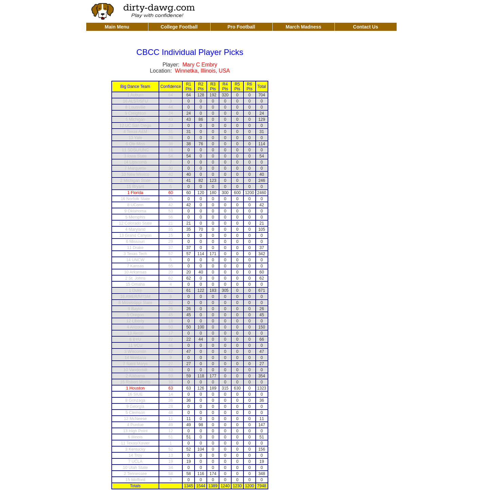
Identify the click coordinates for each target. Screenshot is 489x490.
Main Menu (117, 27)
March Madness (303, 27)
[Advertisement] (322, 11)
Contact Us (365, 27)
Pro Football (241, 27)
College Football (179, 27)
